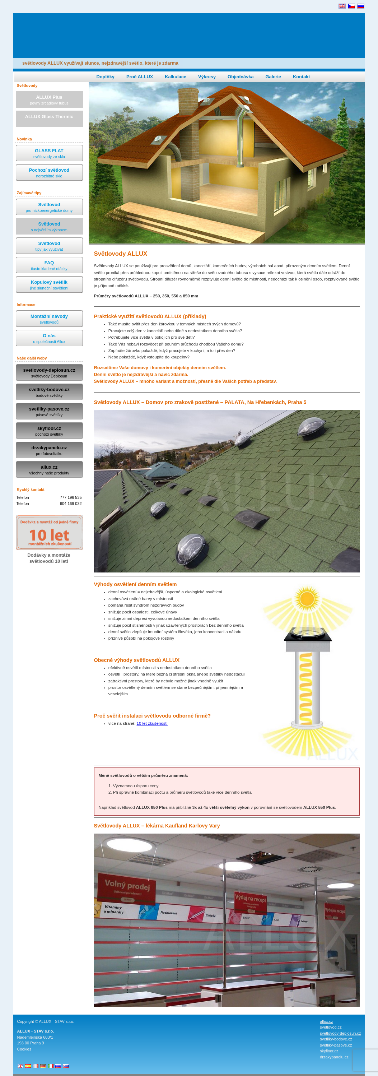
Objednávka (241, 76)
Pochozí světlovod (49, 173)
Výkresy (207, 76)
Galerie (273, 76)
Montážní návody (49, 319)
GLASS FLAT (49, 154)
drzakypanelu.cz (49, 451)
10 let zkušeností (152, 723)
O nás (49, 339)
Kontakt (301, 76)
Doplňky (106, 76)
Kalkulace (175, 76)
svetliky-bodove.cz (49, 393)
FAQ (49, 266)
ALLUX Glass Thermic (49, 120)
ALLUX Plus (49, 100)
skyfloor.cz (49, 431)
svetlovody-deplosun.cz (49, 373)
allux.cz (49, 470)
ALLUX (62, 31)
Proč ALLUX (139, 76)
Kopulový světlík (49, 285)
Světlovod (49, 208)
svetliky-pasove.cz (49, 412)
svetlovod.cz (331, 1027)
